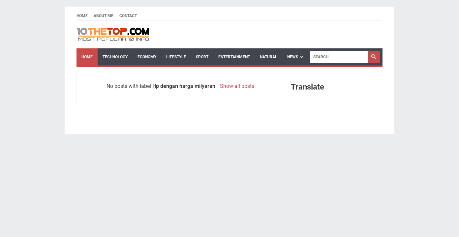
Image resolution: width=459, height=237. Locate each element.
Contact (128, 15)
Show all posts (237, 86)
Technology (115, 57)
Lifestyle (176, 57)
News (292, 57)
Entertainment (234, 57)
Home (82, 15)
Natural (268, 57)
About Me (103, 15)
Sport (202, 57)
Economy (147, 57)
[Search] (339, 57)
